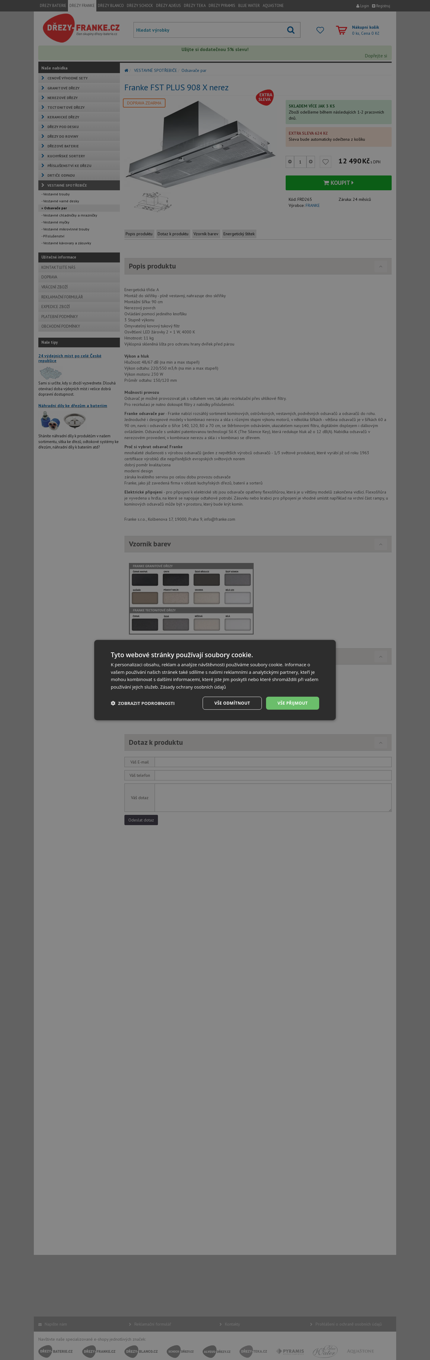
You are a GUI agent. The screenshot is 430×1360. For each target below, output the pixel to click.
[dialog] (215, 679)
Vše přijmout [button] (292, 703)
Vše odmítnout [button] (230, 703)
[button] (143, 703)
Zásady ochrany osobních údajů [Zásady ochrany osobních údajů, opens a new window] (193, 686)
